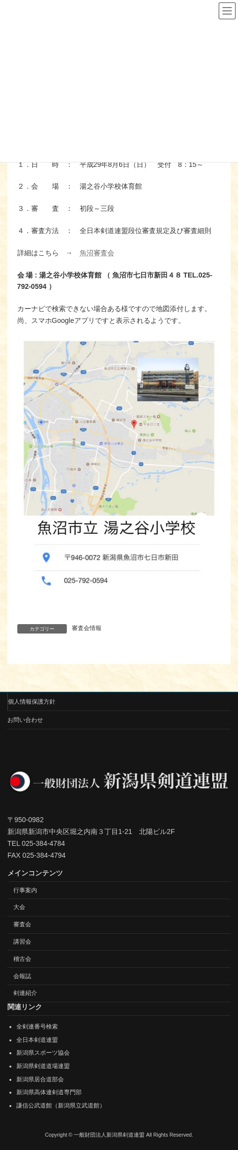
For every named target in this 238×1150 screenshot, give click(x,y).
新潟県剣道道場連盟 (43, 1066)
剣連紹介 (25, 993)
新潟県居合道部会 (40, 1079)
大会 (19, 907)
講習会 (22, 941)
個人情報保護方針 (31, 701)
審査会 (22, 924)
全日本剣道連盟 (37, 1039)
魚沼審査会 (97, 253)
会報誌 (22, 976)
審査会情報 (86, 628)
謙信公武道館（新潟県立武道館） (60, 1105)
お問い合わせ (25, 719)
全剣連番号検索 (37, 1026)
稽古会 (22, 958)
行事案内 (25, 890)
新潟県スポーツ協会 (43, 1052)
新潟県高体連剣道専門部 (49, 1092)
